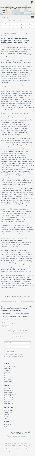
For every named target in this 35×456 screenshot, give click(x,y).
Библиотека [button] (8, 407)
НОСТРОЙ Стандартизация (21, 432)
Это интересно (9, 410)
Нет (3, 12)
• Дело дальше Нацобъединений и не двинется (15, 319)
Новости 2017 (8, 402)
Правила (7, 372)
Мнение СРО (17, 301)
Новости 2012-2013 (10, 394)
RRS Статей (8, 380)
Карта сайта (8, 381)
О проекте (7, 370)
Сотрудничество (9, 366)
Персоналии (8, 368)
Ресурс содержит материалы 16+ (17, 436)
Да (3, 15)
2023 (19, 20)
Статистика (8, 412)
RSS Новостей (8, 378)
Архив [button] (6, 385)
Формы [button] (6, 421)
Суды (6, 418)
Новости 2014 (8, 396)
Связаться (7, 424)
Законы (6, 414)
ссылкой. (25, 451)
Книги (6, 416)
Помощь (7, 374)
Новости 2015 (8, 398)
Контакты (7, 376)
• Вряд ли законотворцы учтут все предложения (16, 316)
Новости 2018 (8, 403)
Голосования (8, 390)
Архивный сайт (9, 392)
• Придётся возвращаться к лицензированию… (15, 323)
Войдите (7, 296)
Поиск (6, 426)
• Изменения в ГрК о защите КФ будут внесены (15, 313)
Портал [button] (7, 363)
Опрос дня (7, 388)
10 (22, 20)
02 (25, 20)
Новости (13, 20)
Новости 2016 (8, 400)
